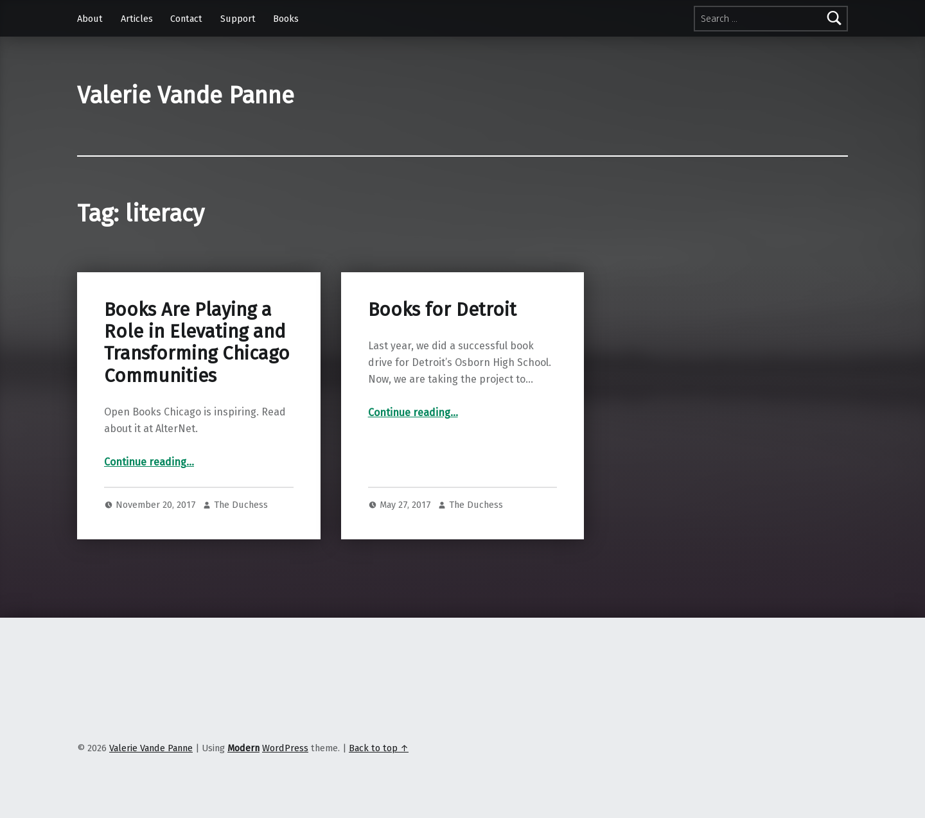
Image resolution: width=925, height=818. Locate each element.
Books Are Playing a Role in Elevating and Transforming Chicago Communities (197, 343)
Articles (137, 18)
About (90, 18)
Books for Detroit (442, 310)
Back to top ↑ (379, 748)
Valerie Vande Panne (185, 96)
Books (286, 18)
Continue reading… (149, 462)
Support (238, 18)
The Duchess (241, 504)
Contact (186, 18)
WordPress (285, 748)
